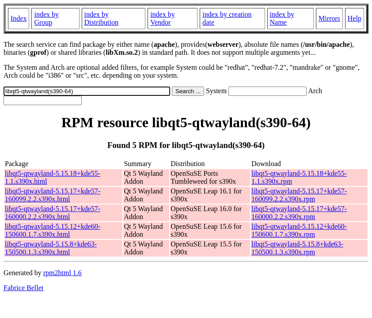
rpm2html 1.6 (62, 272)
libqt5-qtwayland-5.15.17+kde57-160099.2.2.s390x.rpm (299, 195)
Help (354, 18)
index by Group (46, 18)
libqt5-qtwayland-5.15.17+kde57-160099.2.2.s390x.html (52, 195)
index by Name (282, 18)
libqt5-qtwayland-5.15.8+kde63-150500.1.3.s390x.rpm (297, 248)
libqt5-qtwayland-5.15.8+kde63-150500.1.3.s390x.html (51, 248)
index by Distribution (101, 18)
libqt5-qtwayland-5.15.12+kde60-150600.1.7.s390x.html (52, 230)
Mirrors (329, 18)
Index (19, 18)
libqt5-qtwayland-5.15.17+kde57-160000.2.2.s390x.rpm (299, 212)
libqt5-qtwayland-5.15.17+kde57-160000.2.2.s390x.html (52, 212)
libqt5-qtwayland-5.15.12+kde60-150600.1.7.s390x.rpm (299, 230)
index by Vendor (162, 18)
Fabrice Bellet (23, 288)
